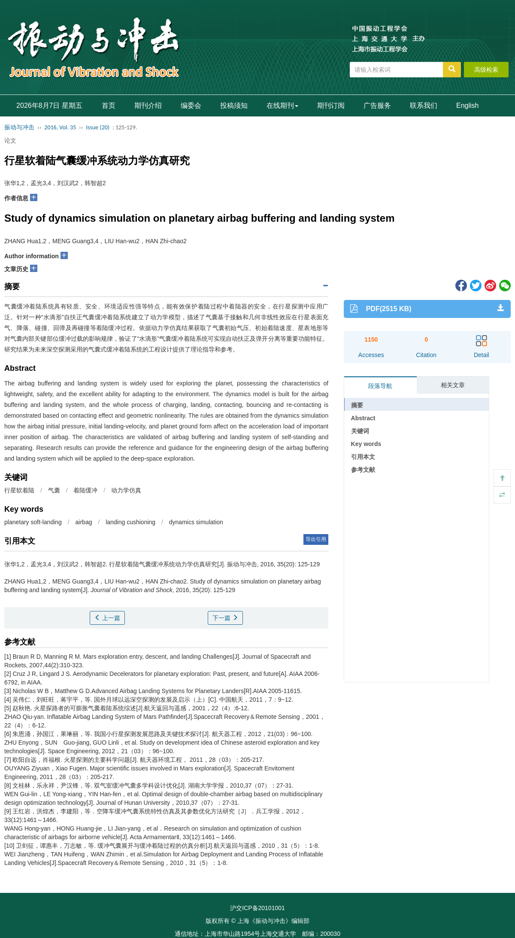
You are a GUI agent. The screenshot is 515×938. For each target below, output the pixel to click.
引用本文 (363, 456)
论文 (10, 140)
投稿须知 (234, 105)
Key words (366, 443)
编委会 (191, 105)
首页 (108, 105)
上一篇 (107, 617)
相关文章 (453, 385)
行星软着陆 (19, 490)
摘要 (357, 405)
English (467, 105)
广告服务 (377, 105)
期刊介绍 (148, 105)
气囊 (54, 490)
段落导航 (380, 385)
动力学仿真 (126, 490)
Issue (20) (97, 127)
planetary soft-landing (33, 522)
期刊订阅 (331, 105)
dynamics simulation (196, 522)
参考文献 (363, 469)
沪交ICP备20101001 (257, 907)
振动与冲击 (19, 127)
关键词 (360, 431)
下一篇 (225, 617)
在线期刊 (282, 105)
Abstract (363, 418)
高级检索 (486, 69)
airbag (84, 522)
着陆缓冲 (85, 490)
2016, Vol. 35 (60, 127)
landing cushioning (130, 522)
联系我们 (423, 105)
